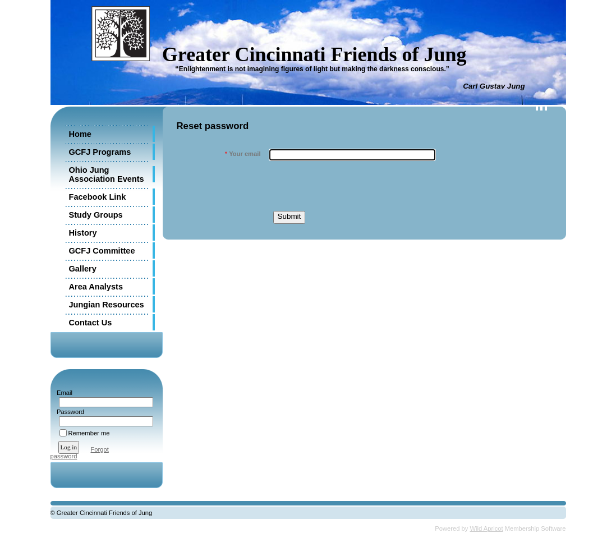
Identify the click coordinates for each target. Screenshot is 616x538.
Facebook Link (97, 196)
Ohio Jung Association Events (106, 174)
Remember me (89, 433)
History (83, 232)
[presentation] (354, 186)
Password (69, 411)
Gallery (82, 268)
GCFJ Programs (100, 152)
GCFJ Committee (102, 250)
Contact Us (90, 322)
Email (62, 392)
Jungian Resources (106, 304)
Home (80, 134)
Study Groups (96, 214)
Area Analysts (96, 286)
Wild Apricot (486, 528)
